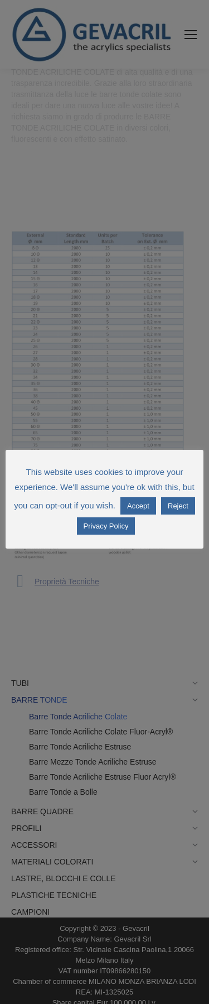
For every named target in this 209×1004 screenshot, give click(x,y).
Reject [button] (178, 506)
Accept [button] (138, 506)
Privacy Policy (106, 526)
